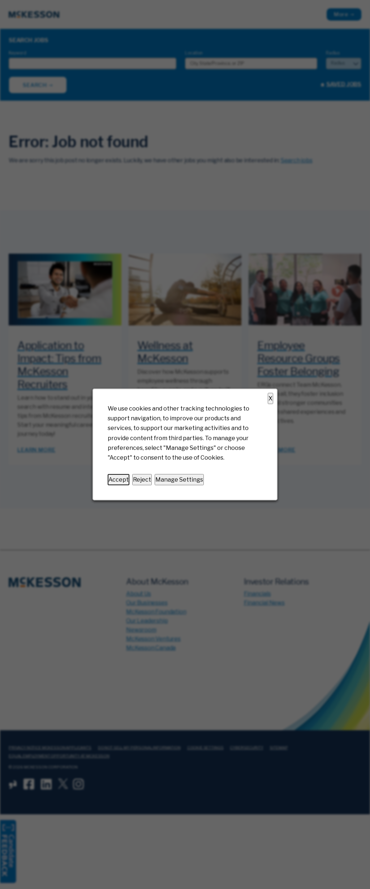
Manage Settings (179, 479)
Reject (142, 479)
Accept (118, 479)
